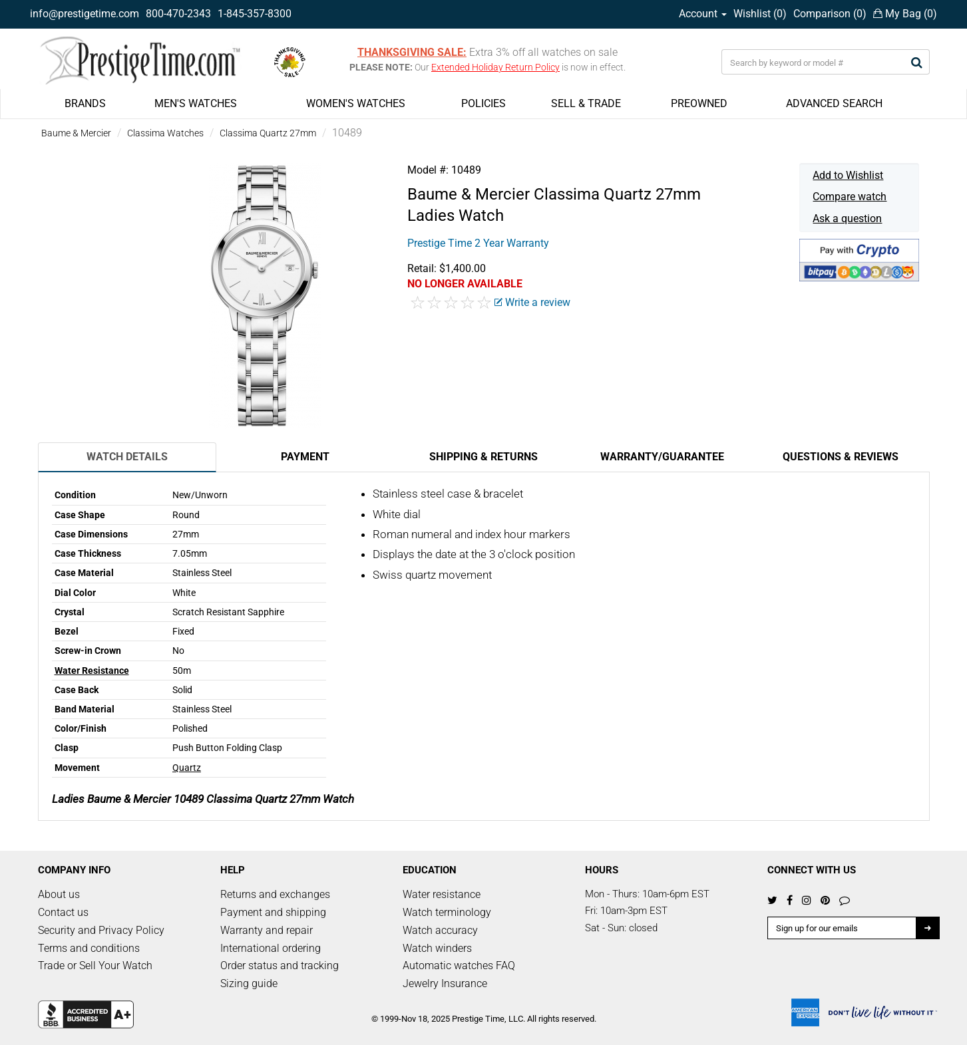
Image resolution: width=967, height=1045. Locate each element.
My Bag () (905, 13)
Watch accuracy (440, 930)
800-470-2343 (178, 13)
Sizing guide (249, 983)
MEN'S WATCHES (195, 103)
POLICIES (483, 103)
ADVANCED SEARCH (834, 103)
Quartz (186, 767)
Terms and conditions (89, 948)
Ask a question (847, 218)
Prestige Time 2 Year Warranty (478, 243)
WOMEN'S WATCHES (355, 103)
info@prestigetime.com (84, 13)
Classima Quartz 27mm (268, 133)
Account (703, 13)
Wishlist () (760, 13)
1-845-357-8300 (254, 13)
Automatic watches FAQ (459, 965)
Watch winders (437, 948)
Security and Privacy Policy (101, 930)
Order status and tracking (279, 965)
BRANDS (85, 103)
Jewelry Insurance (445, 983)
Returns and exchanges (275, 894)
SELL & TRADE (586, 103)
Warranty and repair (266, 930)
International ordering (270, 948)
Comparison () (830, 13)
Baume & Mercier (76, 133)
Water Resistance (92, 670)
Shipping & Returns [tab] (483, 456)
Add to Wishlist (848, 175)
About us (59, 894)
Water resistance (442, 894)
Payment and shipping (273, 912)
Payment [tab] (305, 456)
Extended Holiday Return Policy (495, 67)
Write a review (532, 302)
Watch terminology (447, 912)
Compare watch (849, 196)
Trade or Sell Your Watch (95, 965)
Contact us (63, 912)
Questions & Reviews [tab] (840, 456)
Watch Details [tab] (127, 456)
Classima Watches (165, 133)
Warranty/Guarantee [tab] (662, 456)
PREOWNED (699, 103)
